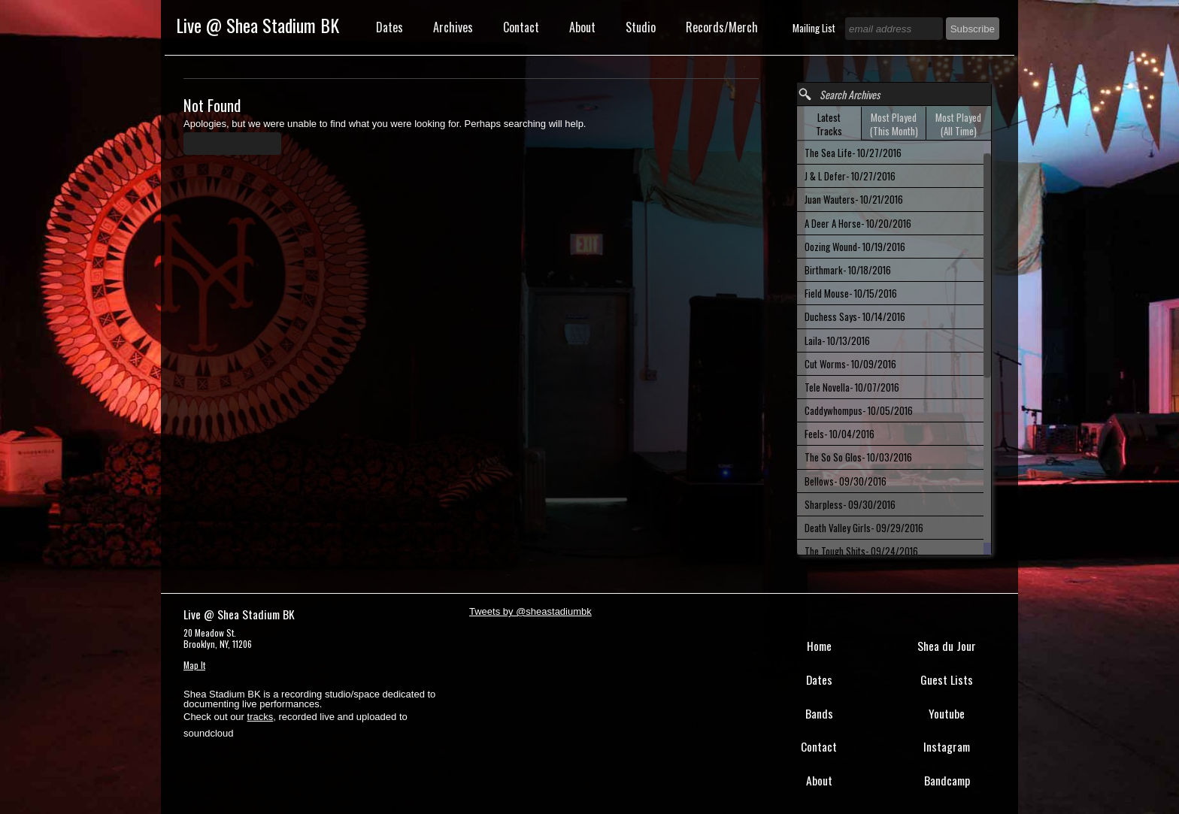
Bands (819, 713)
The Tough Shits (861, 551)
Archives (453, 27)
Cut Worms (850, 364)
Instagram (946, 746)
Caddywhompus (859, 410)
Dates (389, 27)
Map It (194, 664)
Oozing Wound (855, 246)
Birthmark (848, 270)
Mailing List (815, 27)
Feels (839, 433)
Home (819, 646)
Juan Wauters (854, 199)
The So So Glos (858, 457)
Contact (521, 27)
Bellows (846, 481)
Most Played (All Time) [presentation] (958, 124)
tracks (260, 716)
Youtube (947, 713)
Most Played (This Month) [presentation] (894, 124)
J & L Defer (850, 176)
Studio (641, 27)
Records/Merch (722, 27)
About (582, 27)
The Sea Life (853, 152)
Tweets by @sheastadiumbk (530, 611)
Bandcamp (947, 780)
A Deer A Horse (858, 223)
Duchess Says (855, 316)
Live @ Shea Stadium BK (257, 24)
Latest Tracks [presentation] (829, 124)
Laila (837, 340)
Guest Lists (946, 679)
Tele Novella (852, 387)
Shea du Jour (946, 646)
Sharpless (850, 504)
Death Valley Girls (864, 527)
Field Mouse (851, 293)
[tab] (829, 124)
